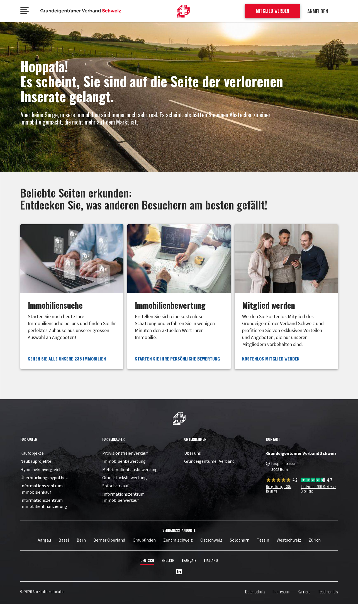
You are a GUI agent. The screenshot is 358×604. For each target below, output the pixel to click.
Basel (64, 540)
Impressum (281, 591)
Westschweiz (289, 540)
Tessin (263, 540)
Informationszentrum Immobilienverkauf (123, 497)
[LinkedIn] (179, 572)
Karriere (304, 591)
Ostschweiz (211, 540)
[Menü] (24, 11)
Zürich (315, 540)
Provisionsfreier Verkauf (125, 453)
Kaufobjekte (32, 453)
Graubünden (144, 540)
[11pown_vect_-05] (81, 11)
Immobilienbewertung (124, 461)
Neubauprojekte (35, 461)
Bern (81, 540)
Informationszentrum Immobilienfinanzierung (43, 503)
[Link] (71, 296)
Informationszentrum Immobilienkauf (41, 489)
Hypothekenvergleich (41, 470)
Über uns (192, 453)
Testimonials (328, 591)
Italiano (211, 560)
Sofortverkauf (115, 486)
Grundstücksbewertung (124, 478)
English (168, 560)
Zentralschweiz (178, 540)
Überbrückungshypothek (44, 478)
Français (189, 560)
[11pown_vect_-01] (183, 11)
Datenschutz (255, 591)
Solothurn (239, 540)
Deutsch (147, 560)
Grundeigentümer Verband (209, 461)
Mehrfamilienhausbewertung (130, 470)
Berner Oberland (109, 540)
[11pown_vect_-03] (179, 419)
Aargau (44, 540)
